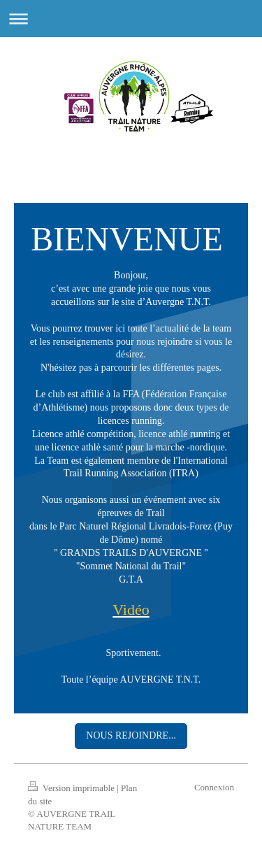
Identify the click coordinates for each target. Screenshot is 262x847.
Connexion (214, 787)
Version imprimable (72, 788)
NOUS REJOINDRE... (130, 735)
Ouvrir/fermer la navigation (131, 18)
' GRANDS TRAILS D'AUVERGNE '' (132, 553)
